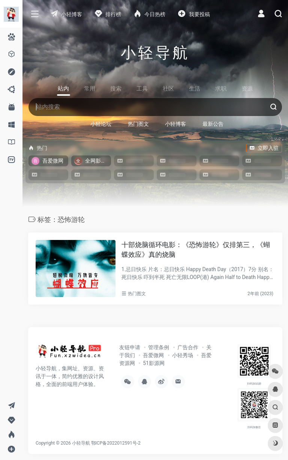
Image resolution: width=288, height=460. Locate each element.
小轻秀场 (182, 355)
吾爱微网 (153, 355)
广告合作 (187, 347)
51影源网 (154, 363)
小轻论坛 (100, 124)
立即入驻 (264, 148)
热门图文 (138, 124)
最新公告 (213, 124)
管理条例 (158, 347)
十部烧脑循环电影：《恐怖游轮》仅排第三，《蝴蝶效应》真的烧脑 (196, 249)
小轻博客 (175, 124)
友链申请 (129, 347)
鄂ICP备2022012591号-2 (116, 443)
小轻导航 (81, 443)
